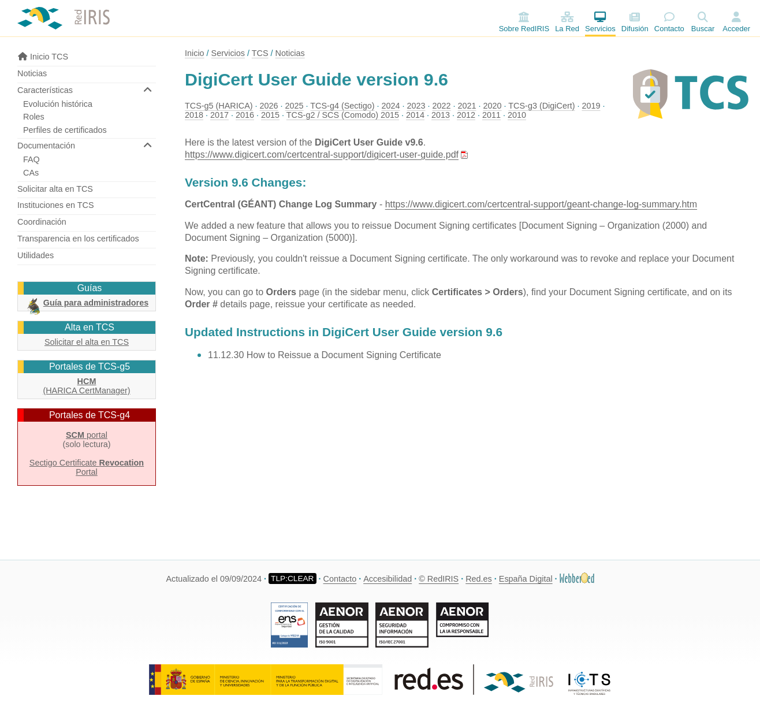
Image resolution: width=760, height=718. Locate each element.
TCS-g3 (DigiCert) (541, 105)
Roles (33, 116)
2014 (415, 115)
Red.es (478, 578)
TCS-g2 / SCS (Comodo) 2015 (342, 115)
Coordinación (41, 221)
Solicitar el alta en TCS (86, 342)
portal (86, 435)
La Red (567, 22)
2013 (440, 115)
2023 (416, 105)
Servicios (600, 22)
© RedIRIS (439, 578)
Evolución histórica (57, 104)
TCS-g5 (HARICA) (219, 105)
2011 (491, 115)
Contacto (669, 22)
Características (45, 90)
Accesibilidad (387, 578)
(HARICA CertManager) (86, 386)
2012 (466, 115)
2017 (219, 115)
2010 (517, 115)
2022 (442, 105)
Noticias (32, 73)
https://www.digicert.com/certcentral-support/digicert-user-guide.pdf (322, 154)
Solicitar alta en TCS (55, 189)
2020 (492, 105)
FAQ (31, 159)
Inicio (194, 53)
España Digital (526, 578)
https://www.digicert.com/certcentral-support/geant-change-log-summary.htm (541, 204)
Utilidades (35, 255)
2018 (194, 115)
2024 (391, 105)
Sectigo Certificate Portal (86, 467)
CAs (31, 172)
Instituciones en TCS (55, 205)
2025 (294, 105)
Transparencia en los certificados (78, 238)
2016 (245, 115)
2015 (270, 115)
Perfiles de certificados (65, 130)
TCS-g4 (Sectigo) (342, 105)
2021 (467, 105)
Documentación (46, 145)
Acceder (736, 28)
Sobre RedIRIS (524, 22)
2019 (591, 105)
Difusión (635, 22)
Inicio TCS (42, 56)
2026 (269, 105)
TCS (260, 53)
